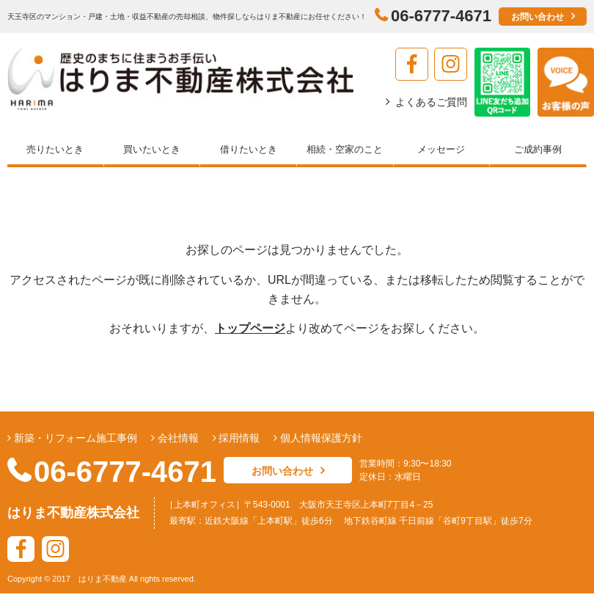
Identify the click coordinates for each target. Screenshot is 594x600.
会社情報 (177, 438)
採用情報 (238, 438)
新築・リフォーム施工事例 (74, 438)
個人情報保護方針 (319, 438)
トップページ (250, 328)
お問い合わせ (537, 17)
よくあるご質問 (431, 102)
